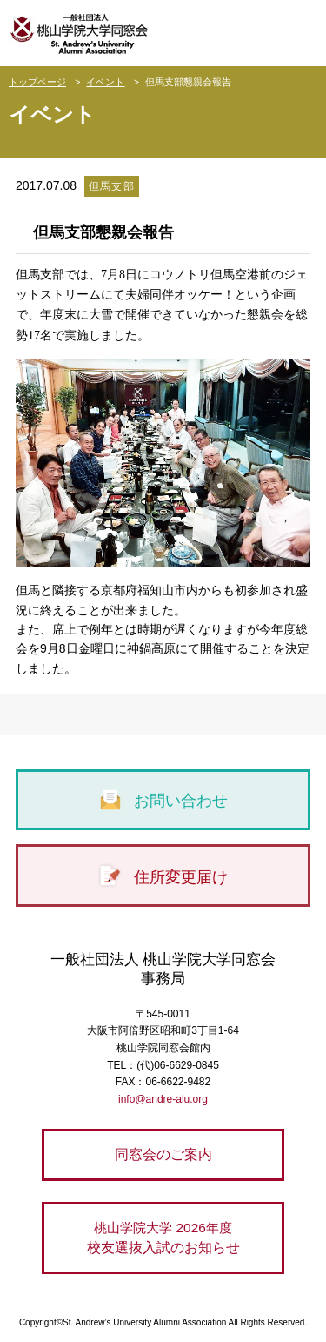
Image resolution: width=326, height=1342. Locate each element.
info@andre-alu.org (163, 1099)
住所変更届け (162, 877)
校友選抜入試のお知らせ (163, 1236)
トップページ (37, 82)
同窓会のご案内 (163, 1154)
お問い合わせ (163, 800)
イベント (105, 82)
